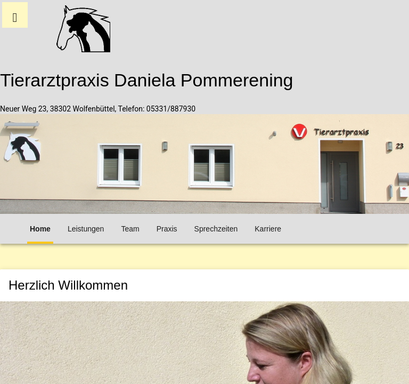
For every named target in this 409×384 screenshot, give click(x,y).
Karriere (268, 229)
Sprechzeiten (216, 229)
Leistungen (86, 229)
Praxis (167, 229)
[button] (15, 15)
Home (40, 229)
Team (130, 229)
